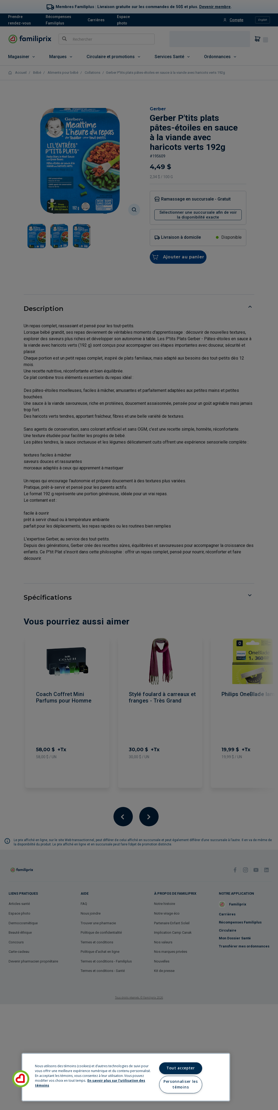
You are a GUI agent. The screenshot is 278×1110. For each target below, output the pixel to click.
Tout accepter (180, 1068)
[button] (20, 1078)
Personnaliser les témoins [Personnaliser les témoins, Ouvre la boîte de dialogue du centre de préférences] (180, 1084)
